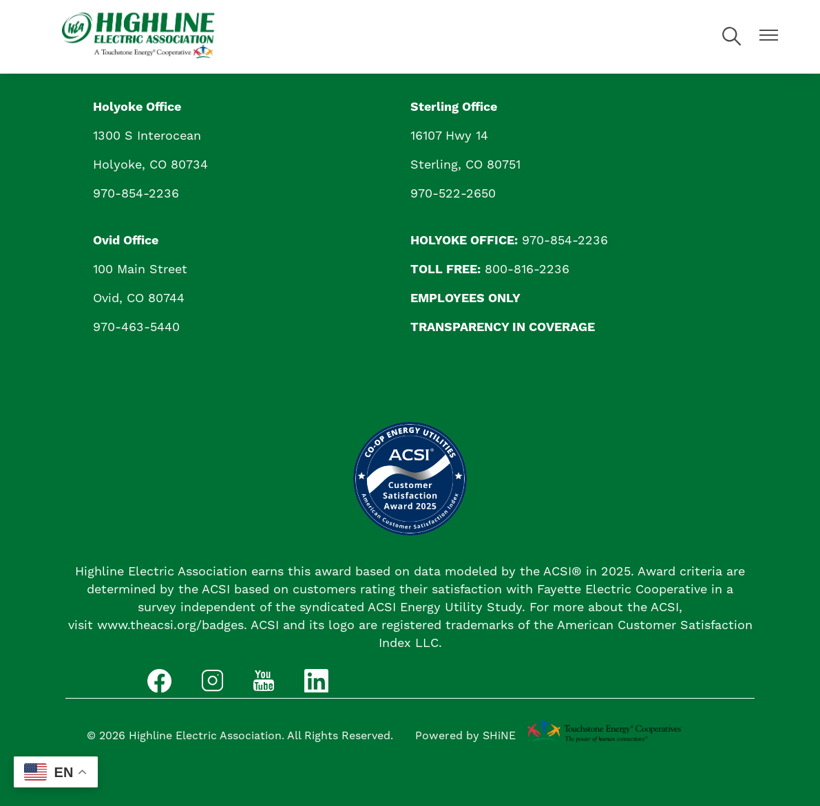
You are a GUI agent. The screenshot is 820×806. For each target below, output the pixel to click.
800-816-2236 (527, 269)
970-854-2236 (136, 194)
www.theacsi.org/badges (170, 625)
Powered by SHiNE (465, 736)
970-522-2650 (453, 194)
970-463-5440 (136, 327)
